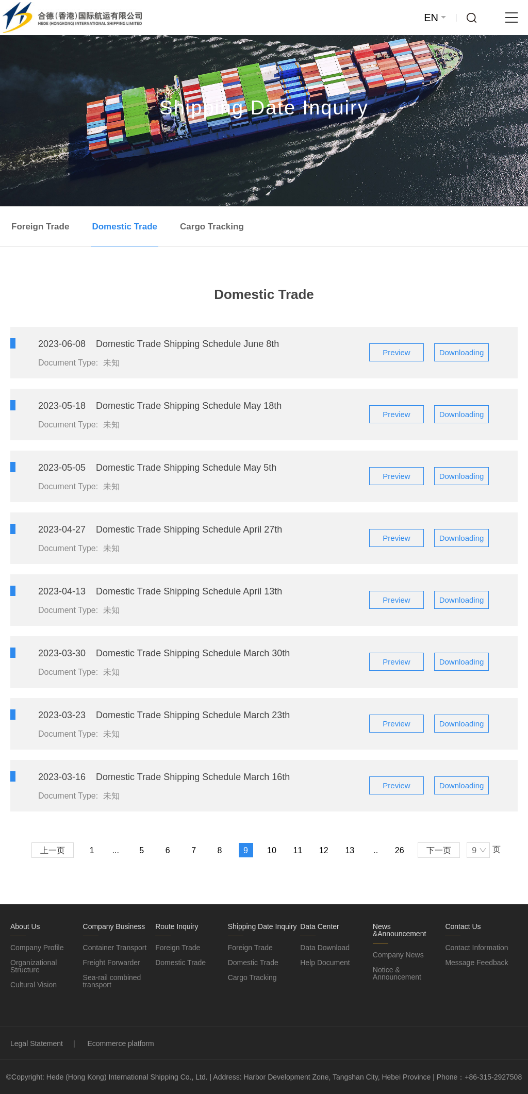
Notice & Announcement (397, 973)
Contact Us (463, 926)
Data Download (325, 947)
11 (298, 850)
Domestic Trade (124, 226)
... (115, 850)
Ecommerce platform (121, 1043)
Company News (398, 955)
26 (399, 850)
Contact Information (476, 947)
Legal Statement (36, 1043)
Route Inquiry (176, 926)
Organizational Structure (33, 966)
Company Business (114, 926)
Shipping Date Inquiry (262, 926)
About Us (25, 926)
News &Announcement (399, 930)
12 (323, 850)
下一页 (438, 850)
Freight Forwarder (111, 962)
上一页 (52, 850)
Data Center (319, 926)
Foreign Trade (40, 226)
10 (271, 850)
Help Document (325, 962)
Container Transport (115, 947)
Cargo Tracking (212, 226)
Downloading (461, 352)
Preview (396, 352)
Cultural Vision (33, 985)
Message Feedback (476, 962)
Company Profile (37, 947)
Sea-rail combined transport (112, 981)
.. (375, 850)
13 (349, 850)
